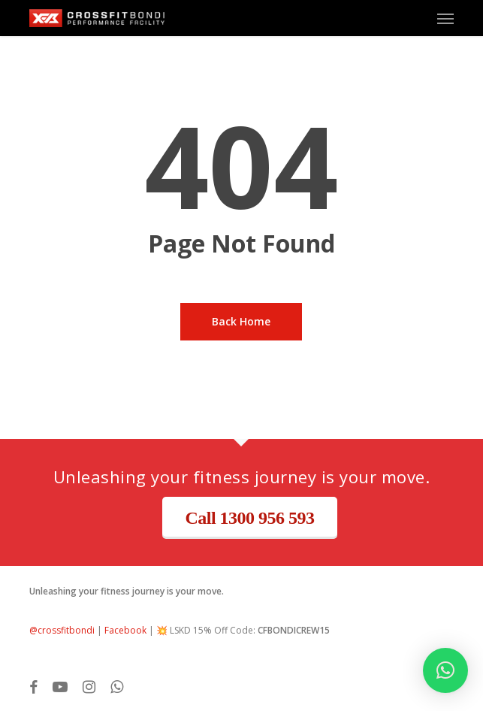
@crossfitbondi (62, 630)
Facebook (125, 630)
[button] (445, 18)
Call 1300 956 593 (249, 518)
